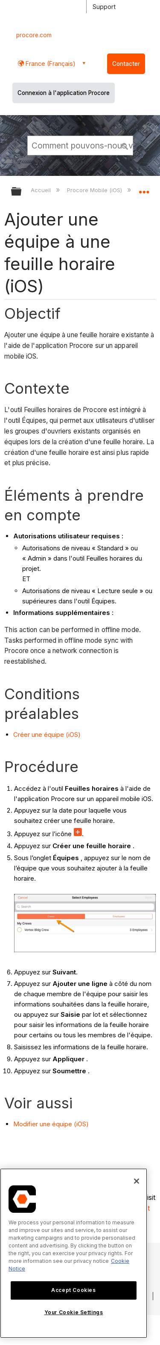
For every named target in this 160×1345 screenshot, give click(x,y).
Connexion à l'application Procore (63, 92)
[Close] (136, 1181)
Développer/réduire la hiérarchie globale (21, 192)
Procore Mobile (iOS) (95, 190)
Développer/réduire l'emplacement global (144, 189)
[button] (125, 145)
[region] (73, 1253)
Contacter (126, 63)
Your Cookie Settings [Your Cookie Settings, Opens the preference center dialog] (73, 1312)
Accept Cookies (73, 1290)
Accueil (41, 190)
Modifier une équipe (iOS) (51, 1124)
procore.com (34, 35)
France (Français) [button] (50, 63)
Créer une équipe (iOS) (47, 734)
